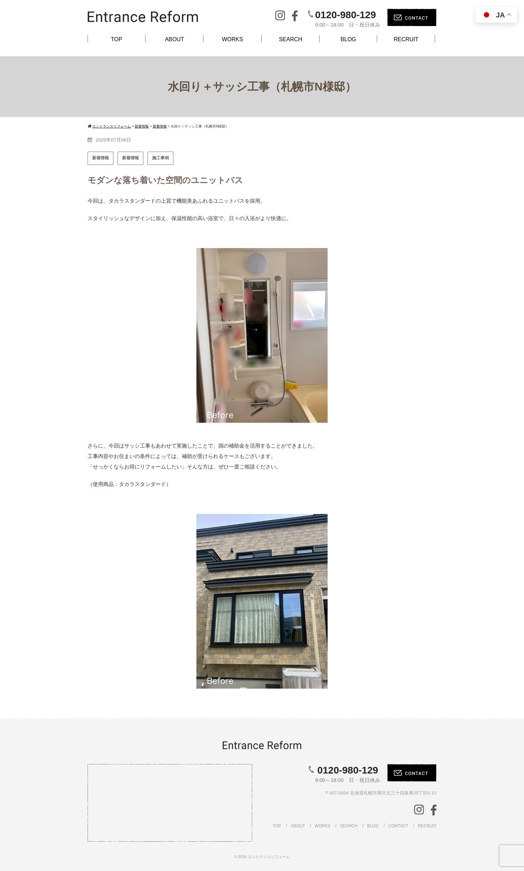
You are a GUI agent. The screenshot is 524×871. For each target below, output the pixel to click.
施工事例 (160, 157)
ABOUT (174, 39)
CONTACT (398, 825)
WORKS (232, 39)
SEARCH (290, 39)
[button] (98, 335)
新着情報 (100, 157)
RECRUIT (406, 39)
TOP (116, 39)
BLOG (348, 39)
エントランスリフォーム (269, 857)
